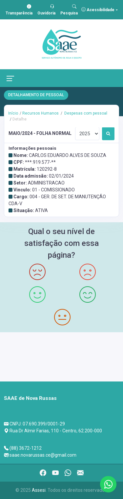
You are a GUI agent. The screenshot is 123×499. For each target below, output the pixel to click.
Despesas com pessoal (85, 113)
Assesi (39, 490)
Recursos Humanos (40, 113)
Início (13, 113)
